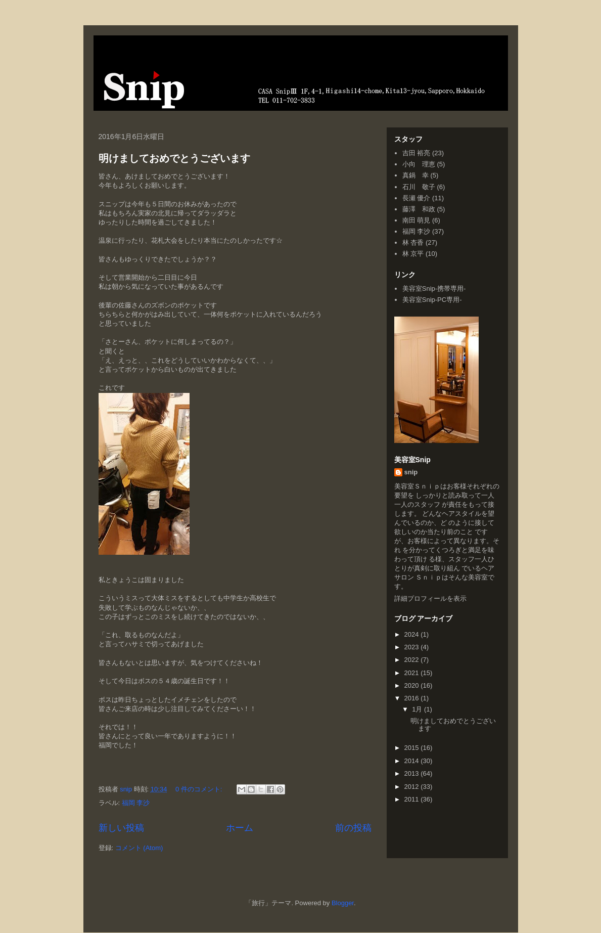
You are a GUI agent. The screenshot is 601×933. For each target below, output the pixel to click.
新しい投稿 (121, 828)
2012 (412, 786)
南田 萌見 (416, 220)
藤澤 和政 (418, 209)
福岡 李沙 (136, 803)
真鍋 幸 (415, 175)
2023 (412, 647)
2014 (412, 761)
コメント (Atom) (139, 848)
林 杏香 (413, 242)
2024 (412, 634)
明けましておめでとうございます (174, 158)
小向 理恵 (418, 164)
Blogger (343, 903)
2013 (412, 773)
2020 (412, 685)
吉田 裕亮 (416, 153)
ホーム (239, 828)
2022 (412, 659)
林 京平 (413, 253)
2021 (412, 673)
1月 (418, 709)
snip (411, 472)
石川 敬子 (418, 187)
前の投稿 (353, 828)
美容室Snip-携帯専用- (434, 288)
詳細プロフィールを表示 (430, 598)
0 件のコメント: (199, 789)
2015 (412, 747)
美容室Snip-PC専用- (432, 299)
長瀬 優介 (416, 198)
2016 (412, 698)
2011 (412, 799)
